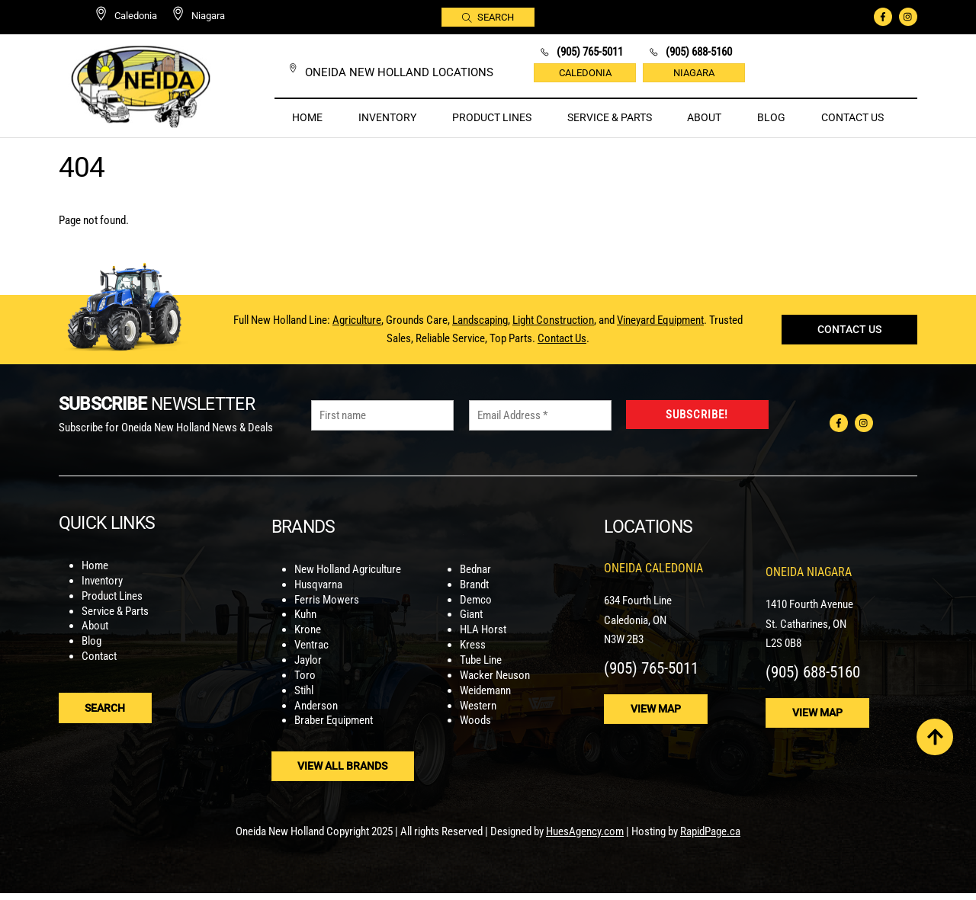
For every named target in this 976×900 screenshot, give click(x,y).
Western (478, 713)
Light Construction (553, 326)
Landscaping (480, 326)
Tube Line (481, 668)
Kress (473, 654)
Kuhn (305, 624)
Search (488, 17)
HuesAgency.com (585, 839)
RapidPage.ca (710, 839)
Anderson (316, 713)
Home (307, 117)
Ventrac (311, 654)
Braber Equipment (333, 728)
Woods (475, 728)
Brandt (474, 594)
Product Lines (491, 117)
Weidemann (485, 698)
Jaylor (308, 668)
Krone (307, 638)
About (704, 117)
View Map (657, 718)
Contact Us (852, 117)
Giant (471, 624)
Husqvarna (318, 594)
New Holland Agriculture (347, 579)
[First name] (382, 429)
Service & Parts (609, 117)
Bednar (475, 579)
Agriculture (356, 326)
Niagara (693, 72)
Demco (476, 609)
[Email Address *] (540, 429)
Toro (305, 683)
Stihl (303, 698)
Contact (99, 668)
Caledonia (585, 72)
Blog (771, 117)
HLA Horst (483, 638)
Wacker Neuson (495, 683)
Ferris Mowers (326, 609)
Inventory (387, 117)
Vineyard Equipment (660, 326)
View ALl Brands (344, 773)
